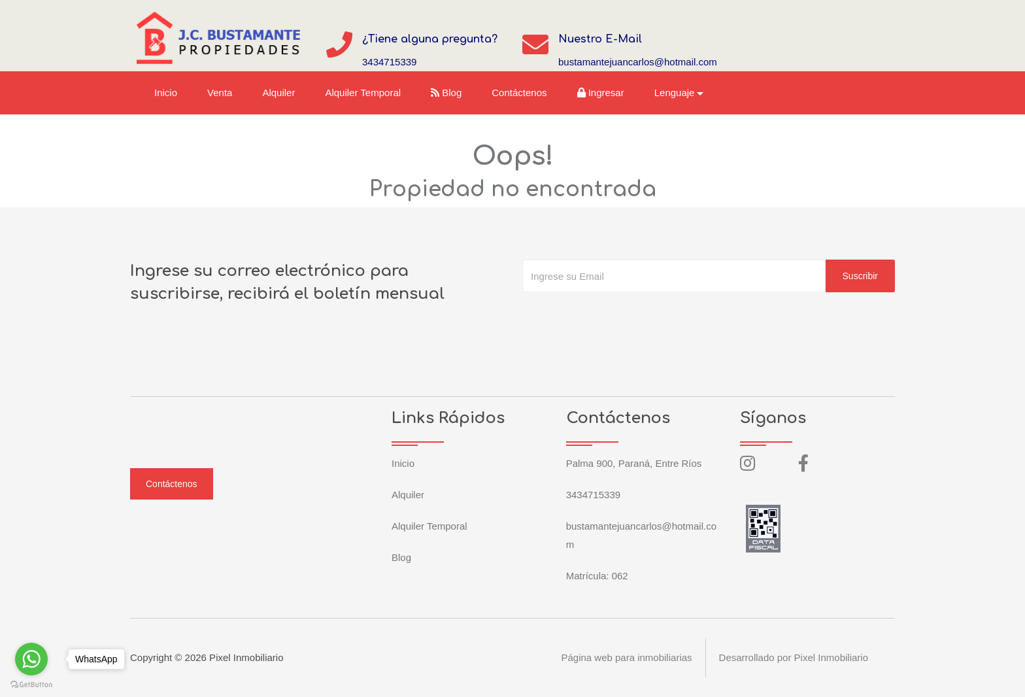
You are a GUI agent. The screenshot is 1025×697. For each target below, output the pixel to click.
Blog (446, 92)
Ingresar (600, 92)
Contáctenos (519, 92)
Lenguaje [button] (674, 92)
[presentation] (621, 318)
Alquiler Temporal (363, 92)
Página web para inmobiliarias (626, 657)
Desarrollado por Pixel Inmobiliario (793, 657)
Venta (219, 92)
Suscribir (860, 276)
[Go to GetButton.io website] (31, 684)
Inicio (165, 92)
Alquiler (278, 92)
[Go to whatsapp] (31, 659)
